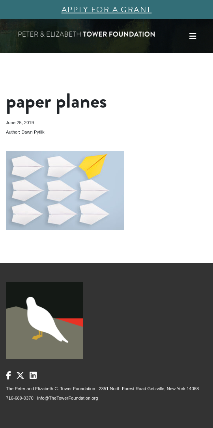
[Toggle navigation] (193, 36)
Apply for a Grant (107, 9)
